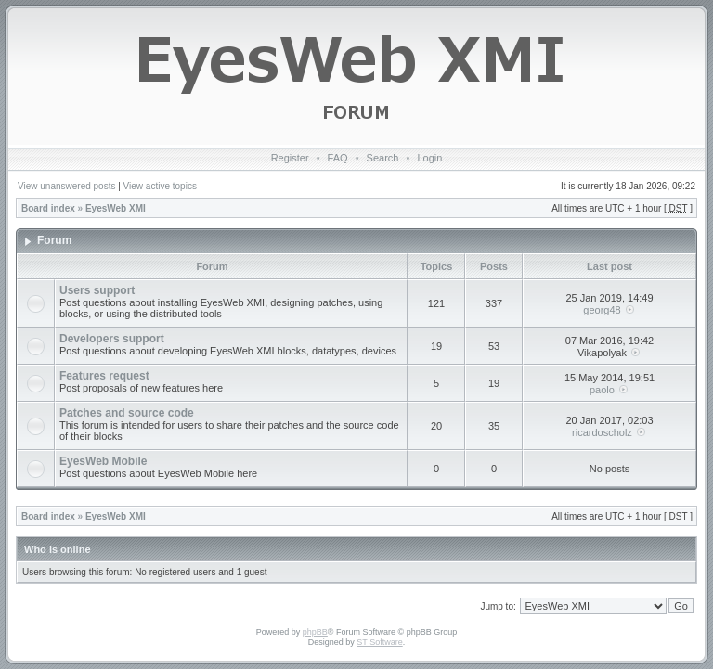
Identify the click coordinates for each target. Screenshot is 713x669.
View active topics (160, 186)
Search (383, 157)
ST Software (379, 642)
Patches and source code (126, 412)
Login (429, 157)
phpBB (315, 632)
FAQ (338, 157)
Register (290, 157)
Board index (48, 208)
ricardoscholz (602, 432)
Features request (104, 375)
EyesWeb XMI (115, 208)
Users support (97, 290)
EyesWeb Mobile (103, 461)
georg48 (601, 309)
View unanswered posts (66, 186)
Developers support (111, 338)
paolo (602, 389)
